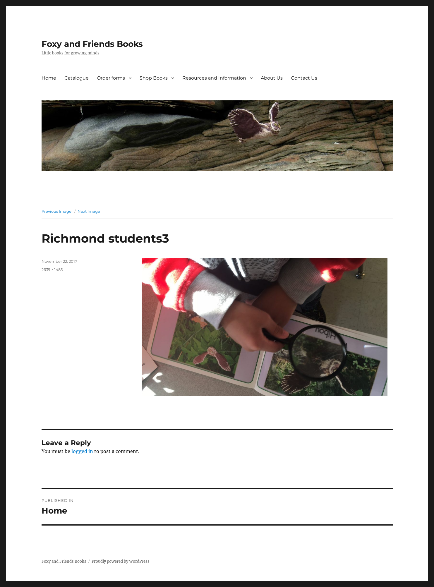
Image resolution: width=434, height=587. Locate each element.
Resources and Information (214, 78)
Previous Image (56, 211)
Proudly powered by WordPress (121, 561)
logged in (82, 451)
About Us (272, 78)
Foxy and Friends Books (92, 44)
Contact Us (304, 78)
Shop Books (154, 78)
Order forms (111, 78)
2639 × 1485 (52, 269)
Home (49, 78)
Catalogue (76, 78)
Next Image (89, 211)
